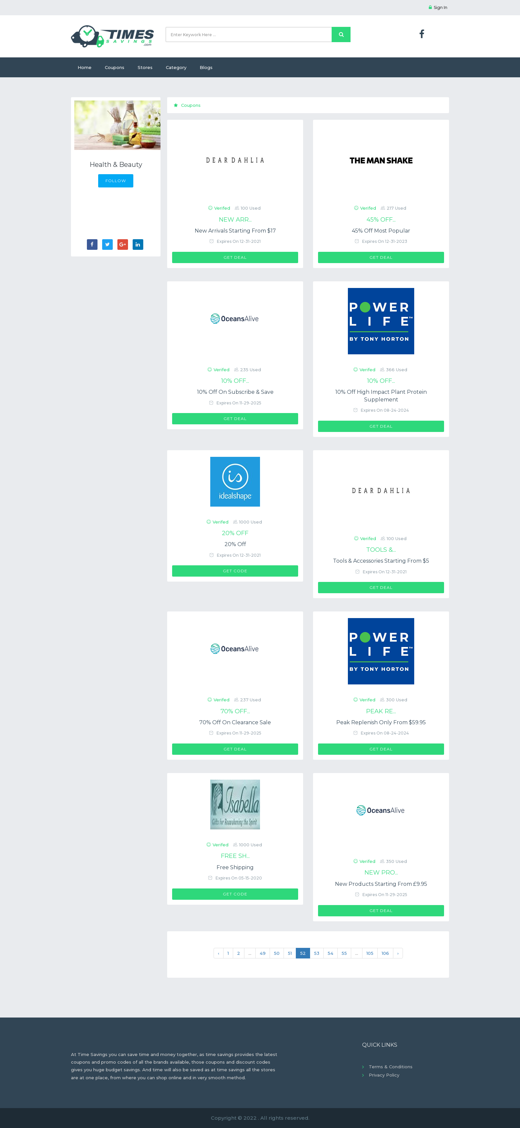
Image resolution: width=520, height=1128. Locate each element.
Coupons (114, 67)
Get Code (235, 570)
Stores (145, 67)
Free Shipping (235, 867)
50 (277, 953)
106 (385, 953)
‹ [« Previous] (218, 953)
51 (290, 953)
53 (316, 953)
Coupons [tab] (187, 105)
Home (85, 67)
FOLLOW (115, 180)
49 (263, 953)
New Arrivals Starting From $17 (235, 231)
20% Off (235, 544)
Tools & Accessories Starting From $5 (381, 561)
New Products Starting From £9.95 (381, 884)
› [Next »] (398, 953)
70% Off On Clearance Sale (235, 722)
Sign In (438, 7)
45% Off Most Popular (381, 231)
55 (344, 953)
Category (176, 67)
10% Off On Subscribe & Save (235, 392)
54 (330, 953)
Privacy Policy (384, 1075)
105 (369, 953)
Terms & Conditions (391, 1066)
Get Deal (235, 257)
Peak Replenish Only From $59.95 (381, 722)
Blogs (206, 67)
